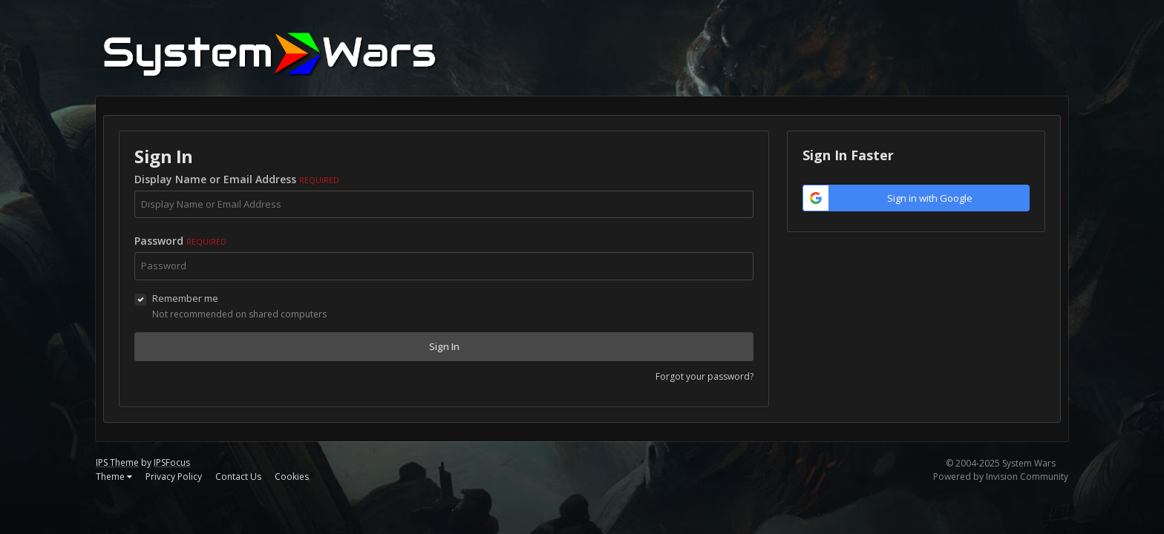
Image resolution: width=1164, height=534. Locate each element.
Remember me (185, 298)
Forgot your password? (704, 376)
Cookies (292, 476)
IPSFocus (172, 462)
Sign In (444, 346)
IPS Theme (117, 462)
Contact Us (238, 476)
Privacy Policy (174, 476)
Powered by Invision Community (1000, 476)
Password (180, 241)
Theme (114, 476)
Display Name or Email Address (236, 179)
